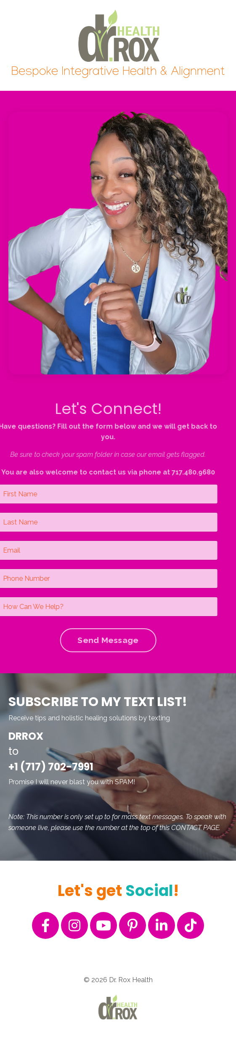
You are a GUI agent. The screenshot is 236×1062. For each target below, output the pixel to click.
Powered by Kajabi (118, 1040)
